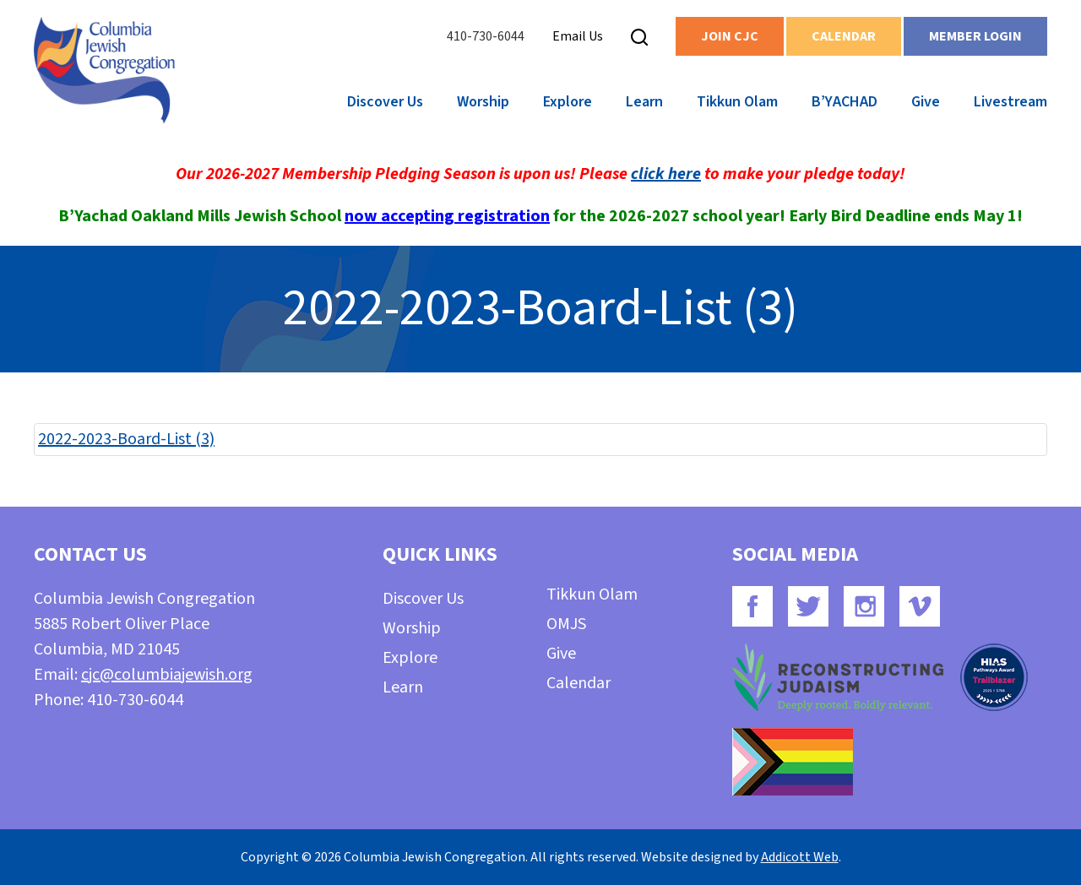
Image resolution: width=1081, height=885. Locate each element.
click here (666, 174)
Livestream (1010, 101)
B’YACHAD (844, 101)
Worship (483, 101)
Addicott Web (800, 857)
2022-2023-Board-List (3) (126, 439)
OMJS (566, 624)
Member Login (975, 36)
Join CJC (729, 36)
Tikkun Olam (737, 101)
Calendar (844, 36)
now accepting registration (447, 216)
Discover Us (385, 101)
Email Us (577, 36)
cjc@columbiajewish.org (167, 675)
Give (925, 101)
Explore (567, 101)
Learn (644, 101)
